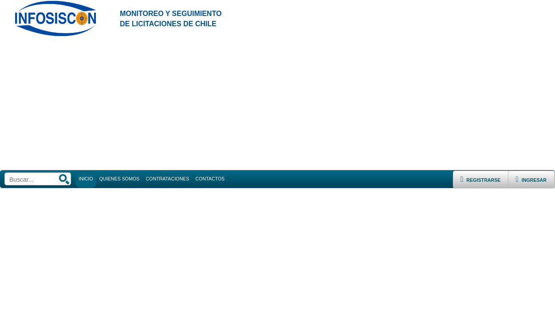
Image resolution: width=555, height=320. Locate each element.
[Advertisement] (277, 103)
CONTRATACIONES (167, 178)
